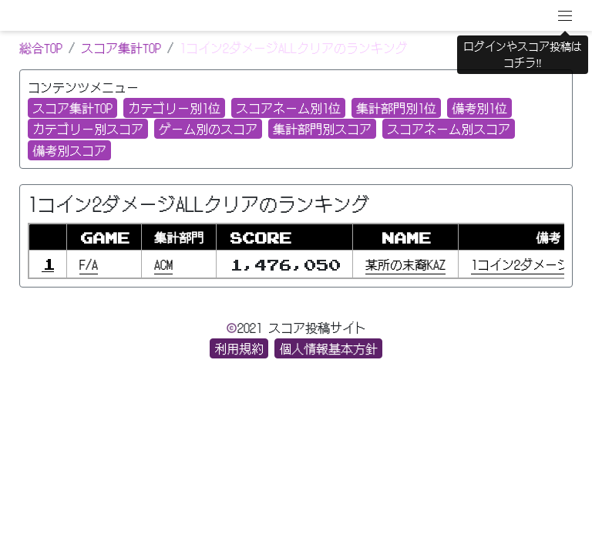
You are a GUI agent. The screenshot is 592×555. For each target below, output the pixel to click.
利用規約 (239, 348)
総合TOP (40, 48)
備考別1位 (479, 108)
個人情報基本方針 (328, 348)
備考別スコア (69, 150)
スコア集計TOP (121, 48)
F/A (88, 264)
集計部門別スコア (322, 128)
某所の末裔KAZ (405, 264)
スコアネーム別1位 (288, 108)
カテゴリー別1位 (174, 108)
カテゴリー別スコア (87, 128)
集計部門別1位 (396, 108)
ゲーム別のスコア (208, 128)
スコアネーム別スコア (448, 128)
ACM (163, 264)
